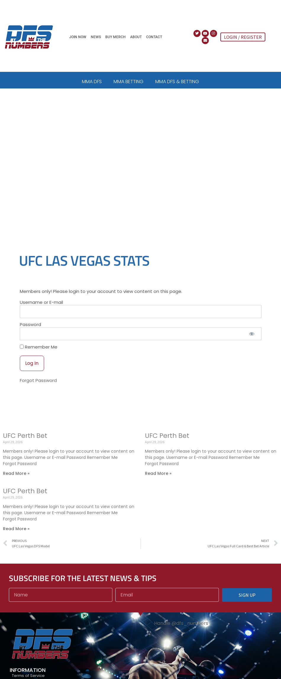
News (96, 37)
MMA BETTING (128, 81)
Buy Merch (115, 37)
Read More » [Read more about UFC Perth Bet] (16, 477)
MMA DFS (92, 81)
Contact (154, 37)
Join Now (77, 37)
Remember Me (38, 350)
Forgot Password (38, 383)
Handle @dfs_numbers (181, 626)
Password (30, 328)
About (136, 37)
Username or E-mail (41, 305)
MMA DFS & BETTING (177, 81)
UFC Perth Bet (25, 438)
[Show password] (251, 337)
